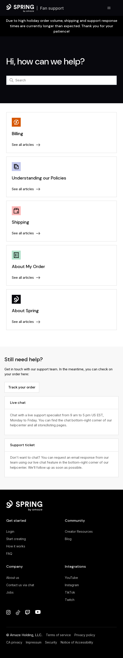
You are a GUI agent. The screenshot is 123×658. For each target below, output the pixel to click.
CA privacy (14, 642)
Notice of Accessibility (77, 642)
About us (12, 578)
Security (51, 642)
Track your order (21, 387)
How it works (15, 546)
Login (10, 531)
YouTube (71, 578)
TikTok (70, 592)
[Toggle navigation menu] (109, 8)
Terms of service (58, 635)
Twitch (69, 600)
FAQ (9, 553)
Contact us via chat (20, 585)
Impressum (33, 642)
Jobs (10, 592)
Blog (68, 539)
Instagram (72, 585)
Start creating (16, 539)
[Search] (61, 80)
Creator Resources (79, 531)
